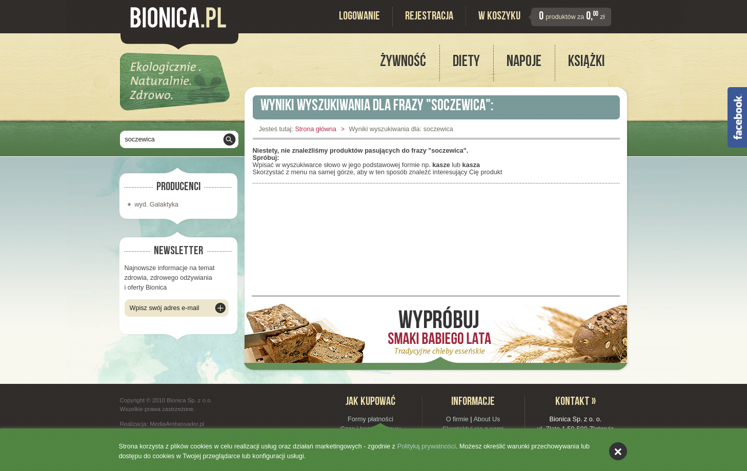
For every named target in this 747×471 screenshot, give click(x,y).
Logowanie (359, 17)
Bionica (178, 17)
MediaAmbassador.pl (177, 424)
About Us (486, 419)
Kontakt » (575, 402)
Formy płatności (370, 419)
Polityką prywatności (426, 446)
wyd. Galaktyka (157, 204)
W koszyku (499, 17)
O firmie (457, 419)
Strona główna (315, 129)
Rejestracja (429, 17)
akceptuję (618, 451)
